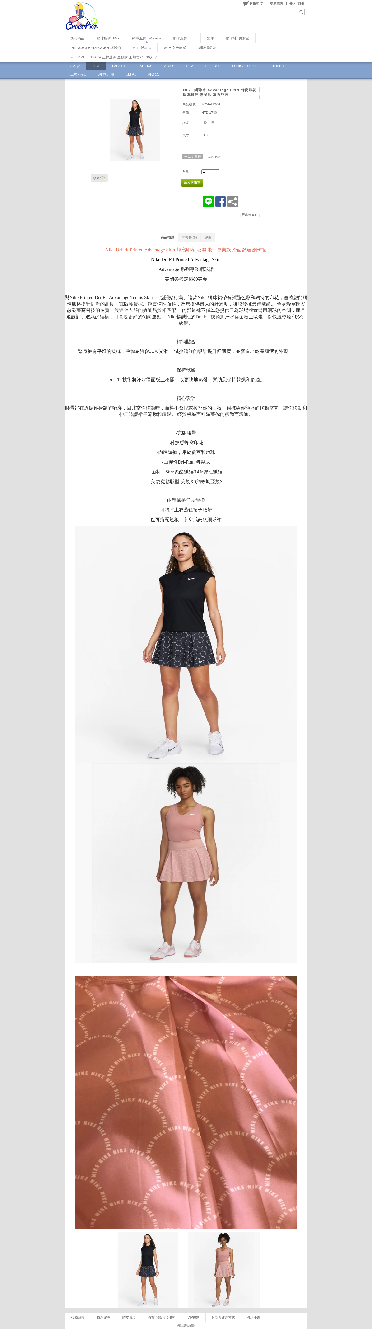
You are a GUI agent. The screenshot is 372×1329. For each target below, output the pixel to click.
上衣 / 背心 (78, 74)
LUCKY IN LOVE (245, 66)
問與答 (189, 237)
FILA (189, 66)
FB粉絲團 (77, 1317)
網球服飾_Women (146, 38)
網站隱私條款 (186, 1325)
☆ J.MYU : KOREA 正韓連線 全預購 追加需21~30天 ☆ (114, 57)
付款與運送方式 (223, 1317)
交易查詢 (276, 3)
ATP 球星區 (142, 48)
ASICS (169, 66)
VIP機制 (193, 1317)
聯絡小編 (253, 1317)
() (253, 3)
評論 (208, 237)
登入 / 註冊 (296, 3)
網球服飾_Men (108, 38)
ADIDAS (146, 66)
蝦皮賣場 (129, 1317)
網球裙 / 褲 (106, 74)
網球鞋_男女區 (237, 38)
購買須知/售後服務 (161, 1317)
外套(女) (154, 74)
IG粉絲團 (103, 1317)
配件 (210, 38)
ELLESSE (212, 66)
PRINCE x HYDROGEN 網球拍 (95, 48)
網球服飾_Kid (184, 38)
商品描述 (167, 237)
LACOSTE (120, 66)
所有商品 (77, 38)
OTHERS (277, 66)
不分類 (75, 66)
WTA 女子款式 (174, 48)
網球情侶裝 (207, 48)
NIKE (96, 66)
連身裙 (131, 74)
